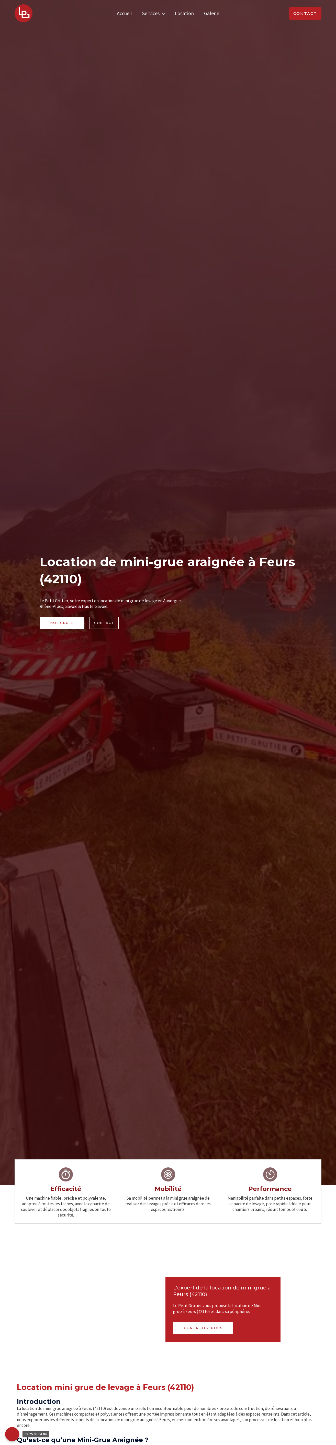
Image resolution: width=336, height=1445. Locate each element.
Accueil (124, 13)
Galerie (211, 13)
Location (184, 13)
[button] (305, 13)
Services (151, 13)
